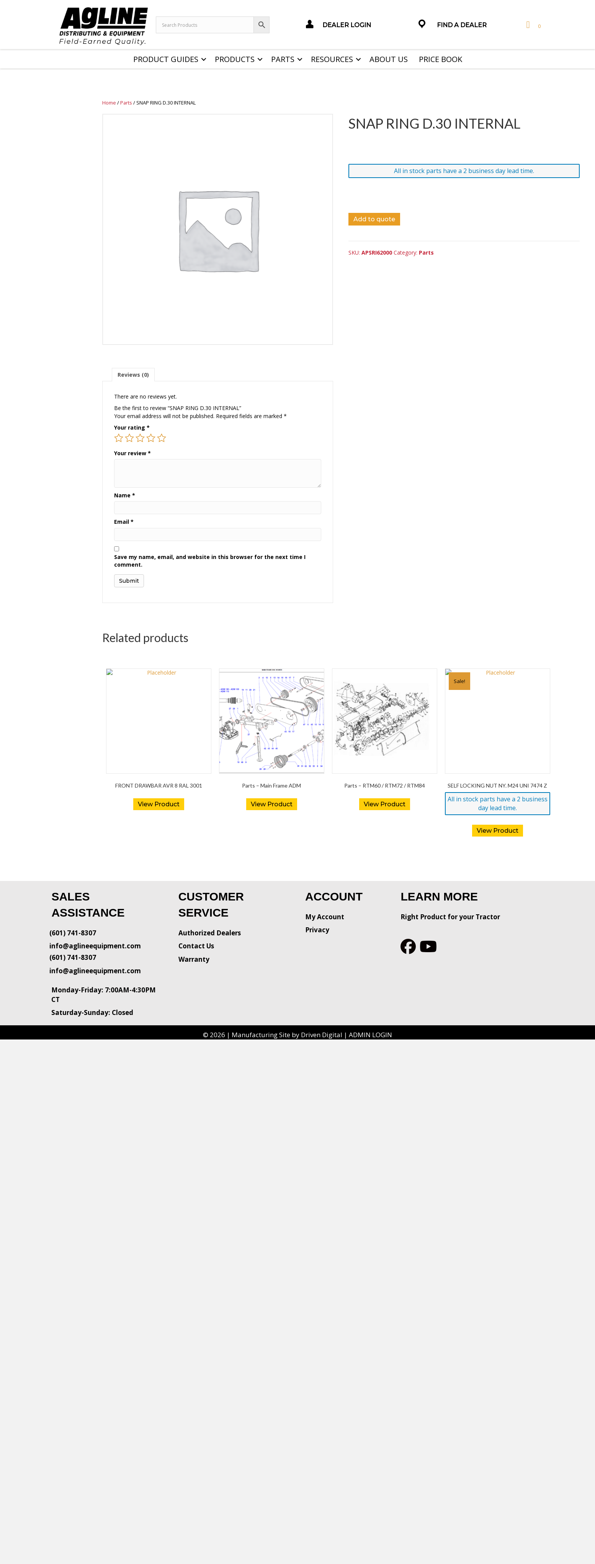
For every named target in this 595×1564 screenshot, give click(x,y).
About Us (388, 59)
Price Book (440, 59)
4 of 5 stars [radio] (150, 438)
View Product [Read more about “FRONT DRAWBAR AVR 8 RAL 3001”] (159, 804)
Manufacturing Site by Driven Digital (287, 1034)
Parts (282, 59)
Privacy (317, 929)
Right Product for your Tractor (450, 916)
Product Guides (165, 59)
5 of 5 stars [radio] (161, 438)
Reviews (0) (133, 374)
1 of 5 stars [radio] (118, 438)
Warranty (193, 959)
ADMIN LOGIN (370, 1034)
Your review (132, 453)
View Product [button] (497, 830)
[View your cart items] (532, 25)
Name (124, 495)
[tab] (133, 374)
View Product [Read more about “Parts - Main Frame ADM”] (272, 804)
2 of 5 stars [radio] (129, 438)
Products (235, 59)
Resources (332, 59)
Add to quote (374, 219)
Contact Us (196, 945)
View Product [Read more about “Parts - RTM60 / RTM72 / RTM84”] (384, 804)
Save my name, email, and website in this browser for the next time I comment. (210, 560)
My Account (324, 916)
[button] (203, 59)
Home (109, 102)
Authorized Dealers (209, 932)
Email (124, 521)
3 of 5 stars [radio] (140, 438)
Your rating (132, 427)
